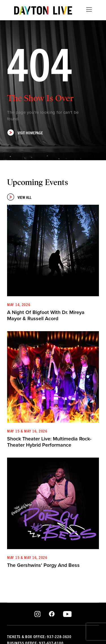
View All (19, 196)
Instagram (37, 614)
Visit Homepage (25, 132)
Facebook (52, 614)
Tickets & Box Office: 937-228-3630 (39, 636)
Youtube (67, 614)
